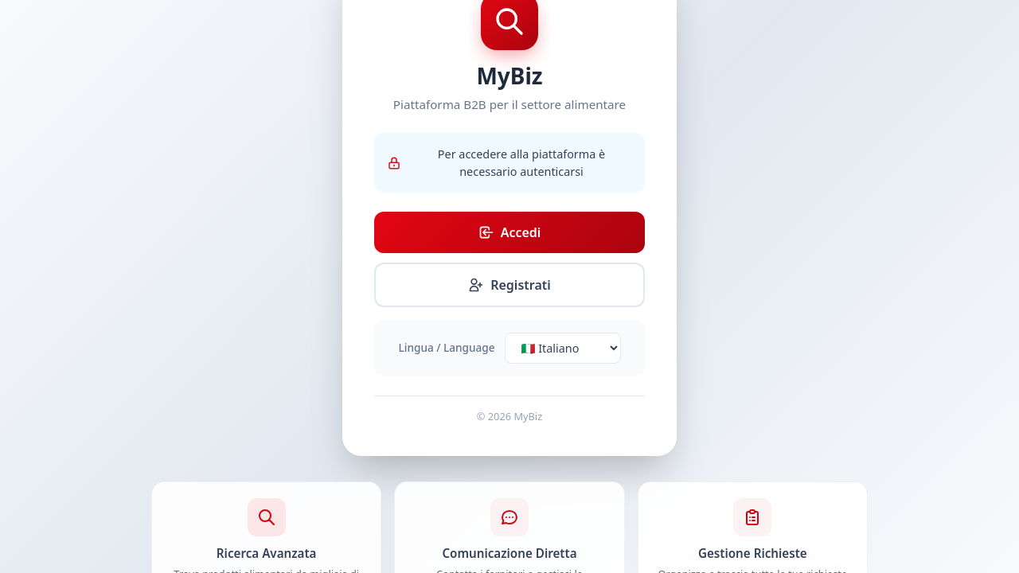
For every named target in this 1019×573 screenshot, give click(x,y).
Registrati (509, 285)
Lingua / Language (447, 347)
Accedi (509, 232)
